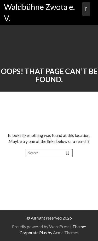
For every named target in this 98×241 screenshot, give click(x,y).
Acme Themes (66, 232)
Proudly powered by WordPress (41, 226)
